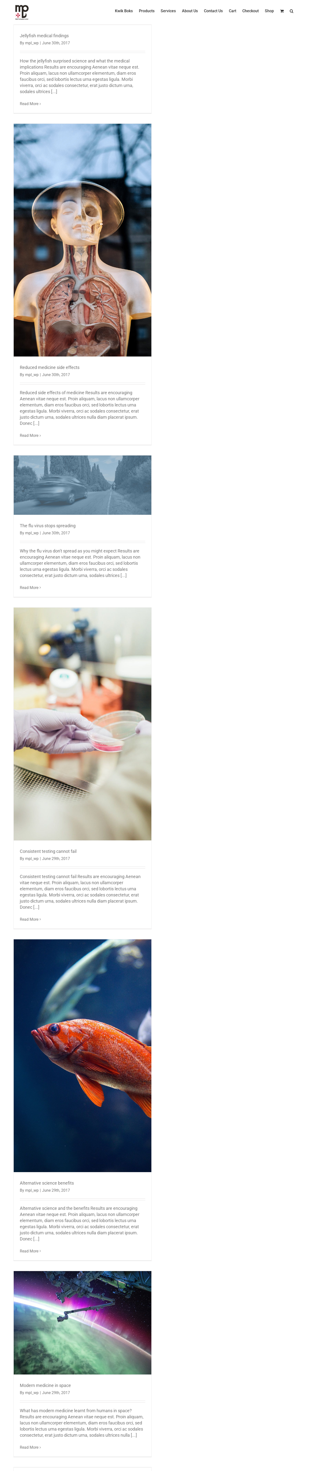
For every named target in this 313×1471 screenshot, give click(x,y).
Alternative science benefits (47, 1183)
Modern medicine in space (45, 1385)
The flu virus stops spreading (48, 525)
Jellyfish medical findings (44, 35)
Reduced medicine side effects (49, 367)
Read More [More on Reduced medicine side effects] (29, 435)
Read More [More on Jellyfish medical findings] (29, 103)
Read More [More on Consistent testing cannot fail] (29, 919)
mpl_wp (32, 43)
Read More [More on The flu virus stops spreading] (29, 587)
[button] (291, 11)
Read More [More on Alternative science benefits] (29, 1251)
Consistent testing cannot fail (48, 851)
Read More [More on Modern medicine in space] (29, 1447)
